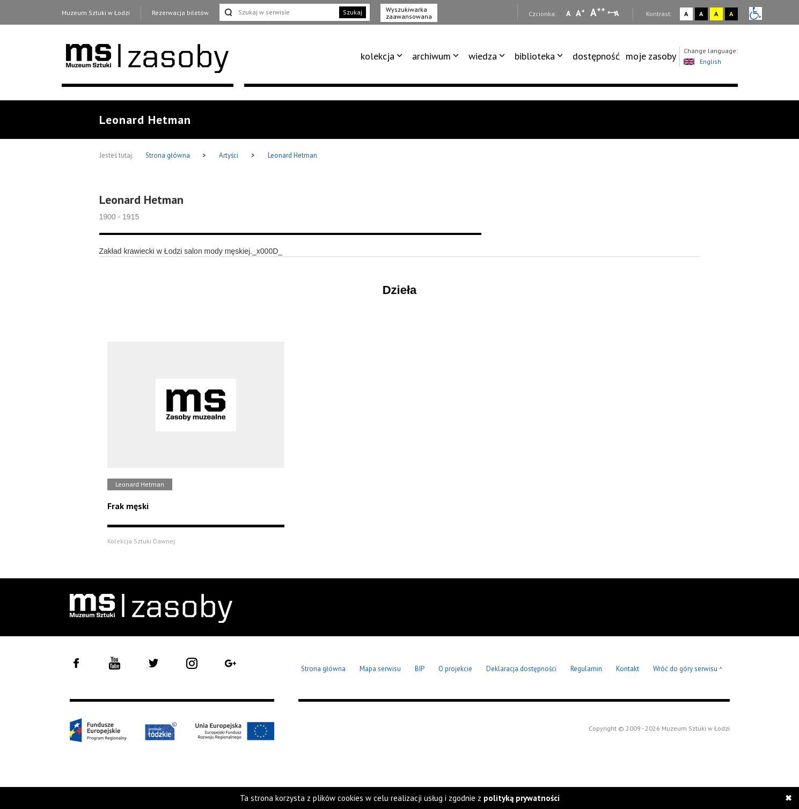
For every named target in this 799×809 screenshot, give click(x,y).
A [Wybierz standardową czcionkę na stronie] (580, 13)
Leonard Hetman (292, 155)
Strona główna (168, 155)
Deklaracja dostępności (521, 668)
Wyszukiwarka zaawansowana (409, 12)
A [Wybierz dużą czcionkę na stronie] (597, 12)
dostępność (596, 56)
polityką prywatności (521, 798)
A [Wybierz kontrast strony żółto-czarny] (716, 14)
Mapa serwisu (380, 668)
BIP (419, 668)
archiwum (431, 56)
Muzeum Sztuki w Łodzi (96, 13)
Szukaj (352, 12)
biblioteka (535, 56)
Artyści (228, 155)
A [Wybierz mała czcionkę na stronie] (568, 13)
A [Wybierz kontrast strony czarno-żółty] (731, 14)
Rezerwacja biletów (180, 13)
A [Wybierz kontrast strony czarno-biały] (701, 14)
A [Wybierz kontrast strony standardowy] (686, 14)
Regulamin (586, 668)
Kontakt (627, 668)
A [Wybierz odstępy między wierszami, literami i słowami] (617, 13)
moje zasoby (651, 56)
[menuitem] (383, 56)
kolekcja (377, 56)
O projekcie (455, 668)
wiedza (482, 56)
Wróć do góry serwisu (688, 669)
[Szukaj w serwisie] (278, 12)
